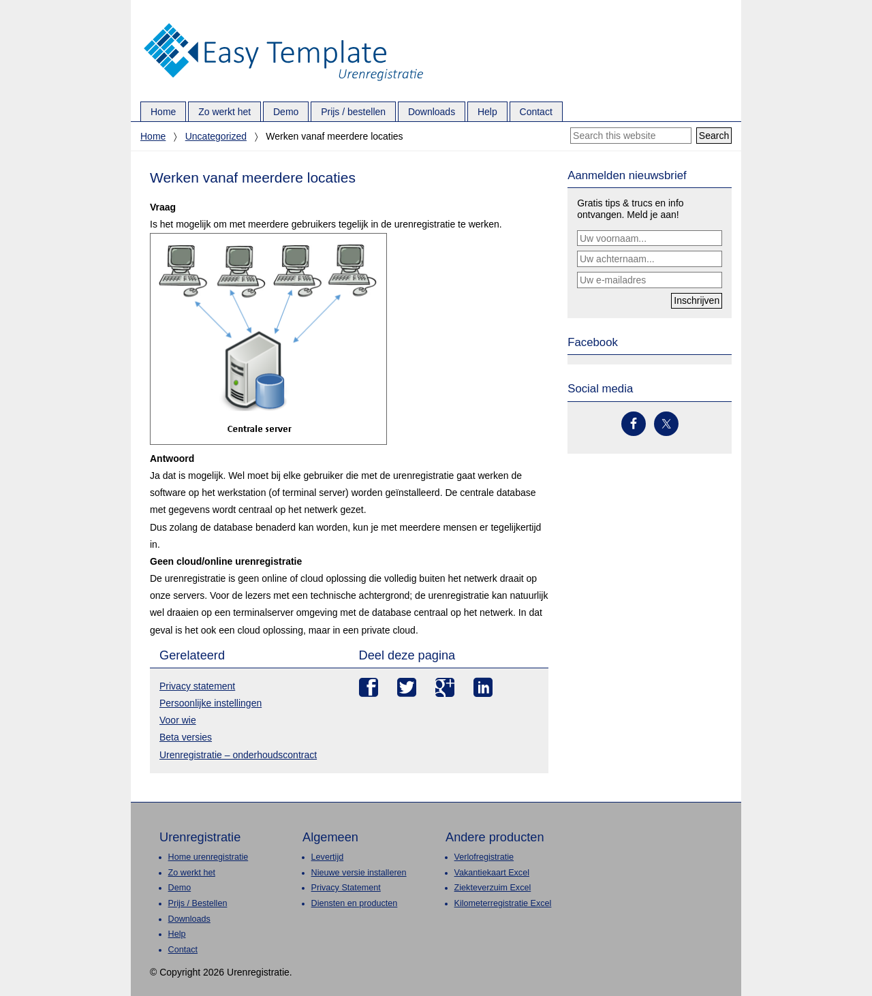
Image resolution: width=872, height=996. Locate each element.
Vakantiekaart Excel (491, 872)
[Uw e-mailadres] (649, 280)
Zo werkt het (191, 872)
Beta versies (185, 737)
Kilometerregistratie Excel (503, 903)
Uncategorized (216, 136)
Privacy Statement (346, 887)
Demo (179, 887)
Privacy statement (197, 686)
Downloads (189, 919)
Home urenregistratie (208, 857)
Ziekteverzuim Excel (492, 887)
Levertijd (327, 857)
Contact (183, 949)
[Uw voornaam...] (649, 238)
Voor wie (177, 720)
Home (153, 136)
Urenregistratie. (283, 23)
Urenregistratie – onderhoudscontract (238, 754)
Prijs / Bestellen (198, 903)
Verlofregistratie (484, 857)
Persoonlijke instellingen (210, 703)
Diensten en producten (354, 903)
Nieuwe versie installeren (359, 872)
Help (177, 934)
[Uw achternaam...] (649, 259)
